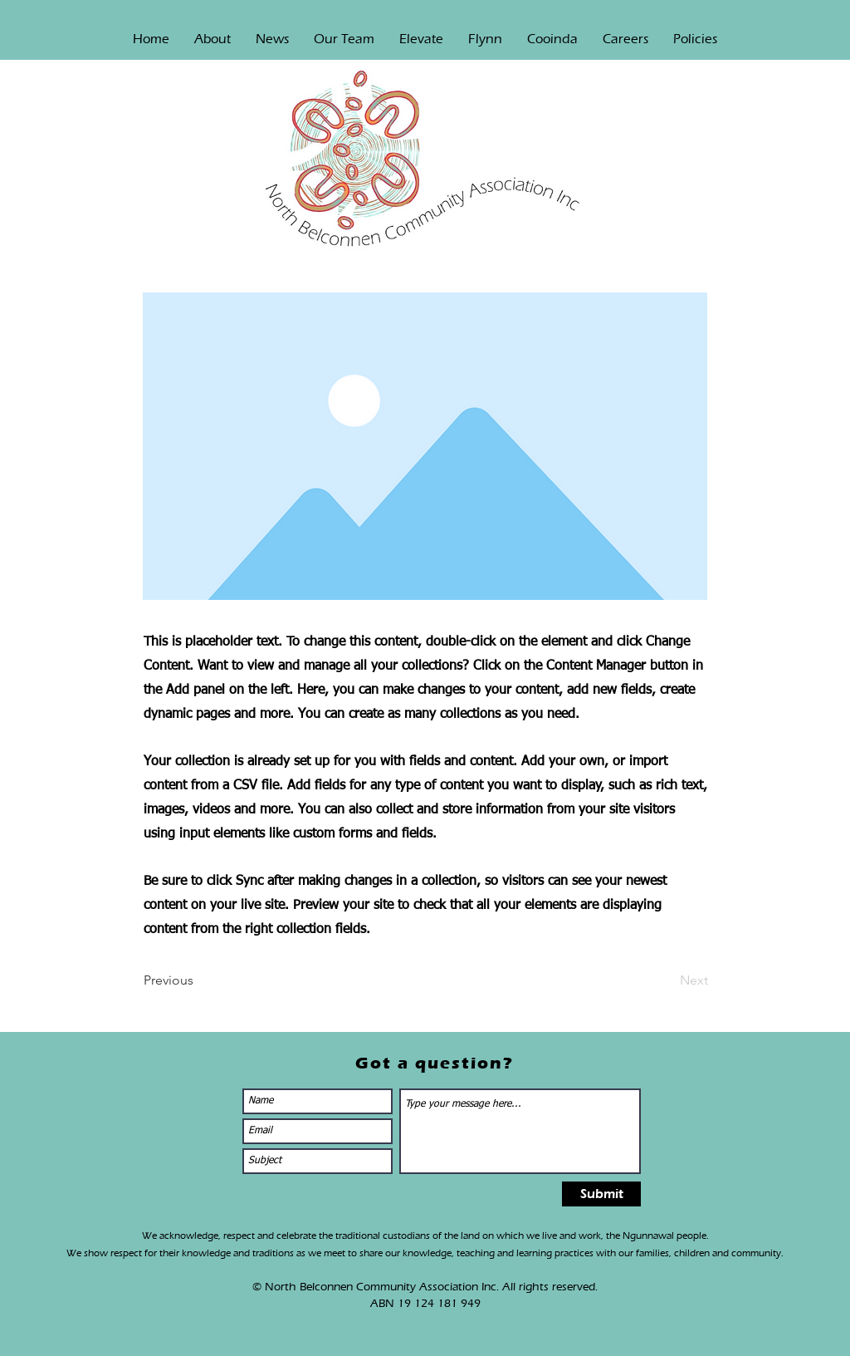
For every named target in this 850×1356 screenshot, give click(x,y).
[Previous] (198, 980)
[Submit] (601, 1194)
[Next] (666, 980)
